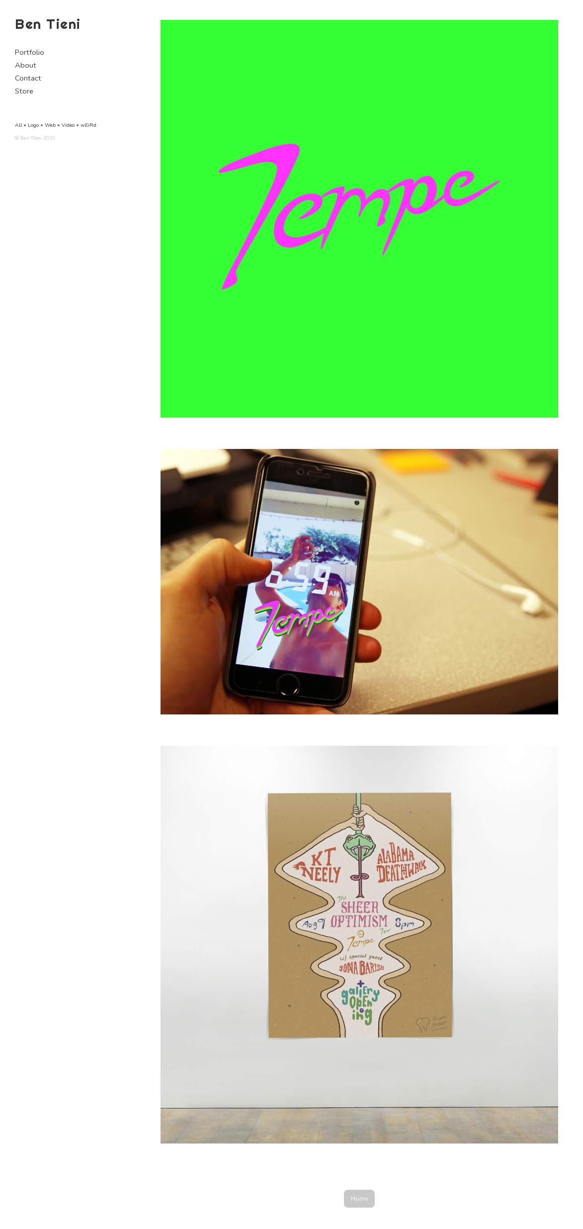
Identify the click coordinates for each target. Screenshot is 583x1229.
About (25, 65)
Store (24, 91)
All (18, 125)
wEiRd (88, 125)
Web (50, 125)
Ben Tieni (48, 23)
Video (68, 125)
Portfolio (29, 52)
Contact (28, 78)
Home (359, 1199)
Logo (33, 125)
